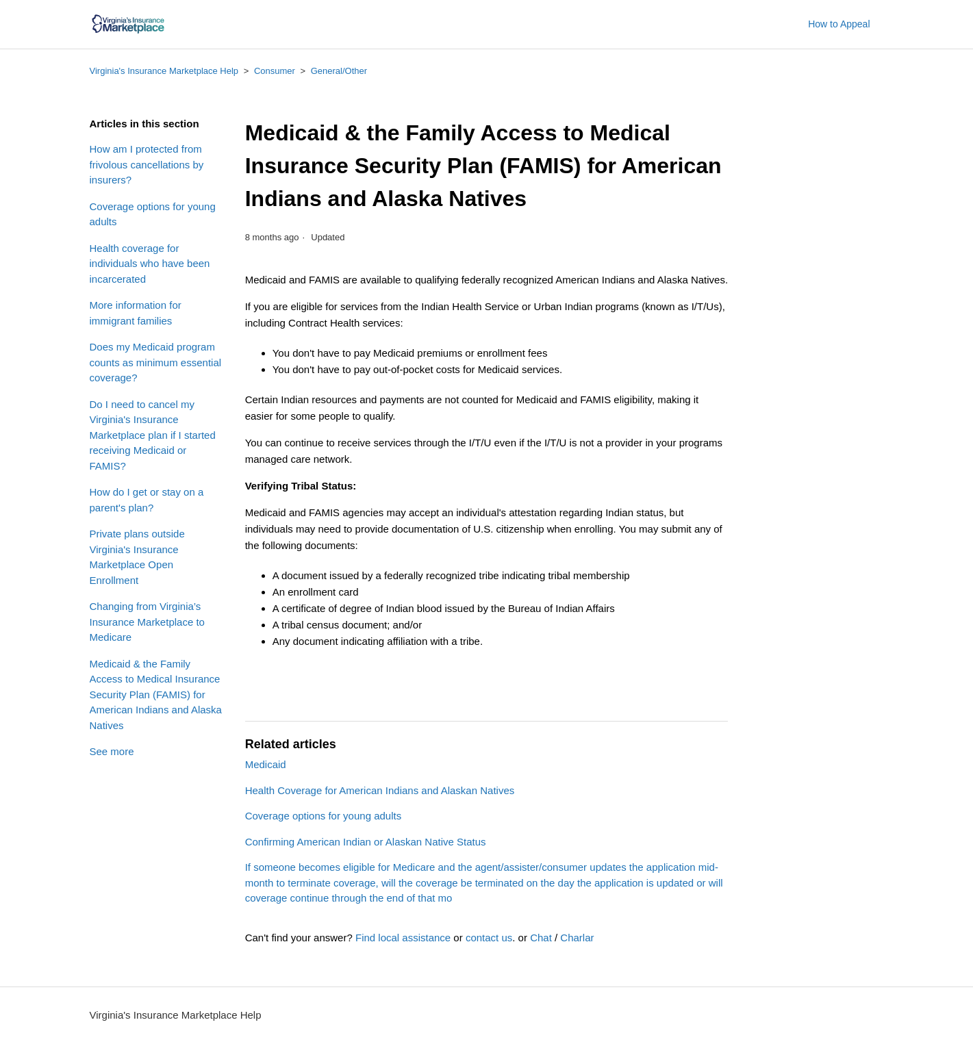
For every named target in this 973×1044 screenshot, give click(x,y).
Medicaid (265, 764)
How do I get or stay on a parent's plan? (147, 499)
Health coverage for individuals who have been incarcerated (150, 263)
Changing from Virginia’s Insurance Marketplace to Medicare (147, 621)
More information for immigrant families (135, 313)
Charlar (577, 937)
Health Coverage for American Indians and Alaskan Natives (380, 790)
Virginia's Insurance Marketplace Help (164, 71)
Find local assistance (403, 937)
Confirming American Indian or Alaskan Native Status (365, 842)
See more (112, 751)
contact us (489, 937)
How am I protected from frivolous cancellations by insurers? (147, 164)
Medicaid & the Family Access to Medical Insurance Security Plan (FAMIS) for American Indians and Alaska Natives (156, 694)
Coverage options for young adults (153, 214)
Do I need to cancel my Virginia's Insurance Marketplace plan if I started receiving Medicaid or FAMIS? (153, 435)
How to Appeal (839, 23)
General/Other (339, 71)
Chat (541, 937)
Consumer (274, 71)
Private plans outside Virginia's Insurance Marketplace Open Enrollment (137, 557)
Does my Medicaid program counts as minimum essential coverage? (156, 362)
